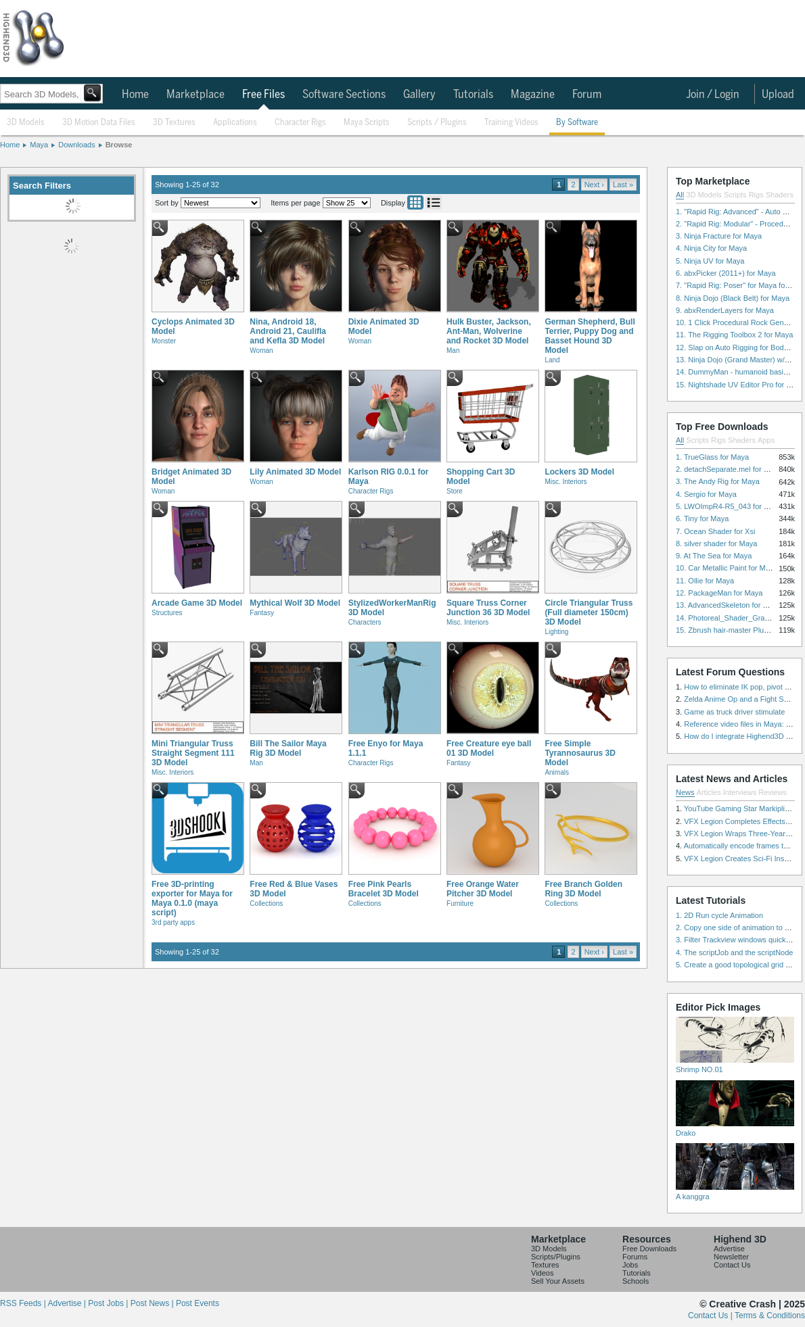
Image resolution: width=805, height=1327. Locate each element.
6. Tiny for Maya (702, 518)
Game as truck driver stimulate (734, 712)
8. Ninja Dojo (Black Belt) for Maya (732, 298)
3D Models (26, 122)
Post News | (153, 1303)
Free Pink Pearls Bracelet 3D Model (383, 888)
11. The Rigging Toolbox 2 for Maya (734, 335)
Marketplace (195, 94)
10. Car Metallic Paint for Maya (726, 568)
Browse (119, 145)
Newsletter (731, 1257)
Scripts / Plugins (437, 122)
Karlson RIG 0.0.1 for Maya (388, 476)
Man (452, 350)
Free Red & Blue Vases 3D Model (294, 888)
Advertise (729, 1249)
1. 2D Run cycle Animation (719, 915)
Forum (586, 94)
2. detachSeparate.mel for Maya (729, 469)
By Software (577, 122)
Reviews (772, 792)
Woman (261, 350)
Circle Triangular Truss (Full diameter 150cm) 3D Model (588, 612)
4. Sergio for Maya (706, 494)
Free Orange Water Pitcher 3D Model (482, 888)
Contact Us (732, 1265)
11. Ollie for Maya (705, 581)
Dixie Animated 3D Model (383, 326)
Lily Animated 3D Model (295, 472)
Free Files (263, 94)
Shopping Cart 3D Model (480, 476)
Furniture (460, 903)
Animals (557, 772)
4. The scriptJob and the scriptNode (734, 952)
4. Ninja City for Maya (711, 248)
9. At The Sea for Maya (714, 556)
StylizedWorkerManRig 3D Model (392, 607)
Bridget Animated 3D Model (191, 476)
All (680, 195)
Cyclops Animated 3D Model (193, 326)
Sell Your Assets (557, 1281)
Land (552, 360)
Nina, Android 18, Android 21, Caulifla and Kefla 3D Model (288, 331)
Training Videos (511, 122)
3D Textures (174, 122)
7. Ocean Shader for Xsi (715, 531)
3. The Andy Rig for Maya (718, 481)
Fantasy (262, 613)
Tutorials (473, 94)
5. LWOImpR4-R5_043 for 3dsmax (733, 506)
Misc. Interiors (565, 481)
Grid (415, 202)
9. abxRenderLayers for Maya (725, 310)
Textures (545, 1265)
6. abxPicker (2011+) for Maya (726, 273)
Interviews (740, 792)
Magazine (533, 94)
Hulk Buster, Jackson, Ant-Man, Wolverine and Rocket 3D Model (488, 331)
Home (135, 94)
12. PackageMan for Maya (719, 593)
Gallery (419, 94)
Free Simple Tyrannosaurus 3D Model (580, 753)
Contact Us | (711, 1315)
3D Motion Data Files (98, 122)
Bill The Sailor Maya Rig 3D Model (288, 748)
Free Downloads (649, 1249)
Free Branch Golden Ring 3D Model (583, 888)
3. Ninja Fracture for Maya (719, 236)
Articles (709, 792)
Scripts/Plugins (555, 1257)
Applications (235, 122)
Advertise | (67, 1303)
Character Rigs (300, 122)
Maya (39, 145)
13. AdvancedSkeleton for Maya (728, 605)
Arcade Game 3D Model (197, 603)
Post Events (197, 1303)
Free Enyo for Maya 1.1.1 (385, 748)
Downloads (76, 145)
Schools (635, 1281)
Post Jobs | (109, 1303)
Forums (634, 1257)
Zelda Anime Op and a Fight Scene (742, 699)
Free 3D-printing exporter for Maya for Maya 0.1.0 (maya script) (192, 898)
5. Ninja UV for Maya (710, 261)
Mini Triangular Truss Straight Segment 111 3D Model (193, 753)
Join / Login (712, 94)
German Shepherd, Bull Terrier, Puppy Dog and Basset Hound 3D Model (590, 336)
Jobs (630, 1265)
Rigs (756, 195)
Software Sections (344, 94)
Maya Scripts (367, 122)
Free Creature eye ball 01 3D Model (488, 748)
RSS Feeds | (23, 1303)
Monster (164, 341)
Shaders (780, 195)
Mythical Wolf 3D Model (295, 603)
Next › (594, 184)
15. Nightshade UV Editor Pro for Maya (740, 385)
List (434, 202)
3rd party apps (173, 922)
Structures (167, 613)
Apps (766, 440)
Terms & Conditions (770, 1315)
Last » (623, 184)
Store (454, 491)
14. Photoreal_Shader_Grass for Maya (739, 618)
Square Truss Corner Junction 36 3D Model (488, 607)
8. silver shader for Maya (716, 543)
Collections (266, 903)
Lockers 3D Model (579, 472)
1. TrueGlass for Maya (712, 457)
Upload (778, 94)
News (685, 792)
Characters (365, 622)
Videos (542, 1273)
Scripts (735, 195)
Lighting (556, 631)
